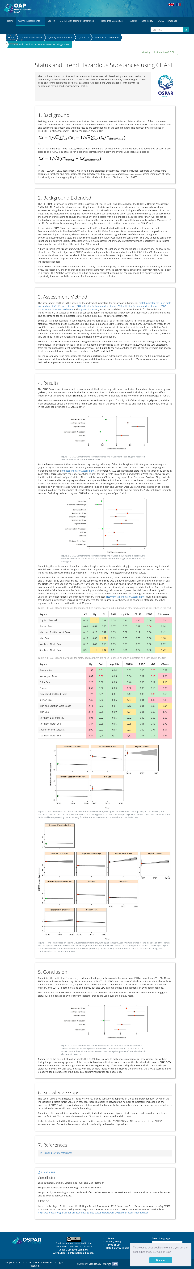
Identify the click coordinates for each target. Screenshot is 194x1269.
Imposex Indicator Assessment (77, 470)
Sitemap (110, 1238)
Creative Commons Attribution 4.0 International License (73, 1251)
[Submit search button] (186, 29)
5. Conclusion (12, 35)
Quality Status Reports (60, 37)
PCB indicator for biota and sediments (138, 306)
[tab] (105, 1153)
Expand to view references (58, 1152)
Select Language (161, 1238)
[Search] (167, 29)
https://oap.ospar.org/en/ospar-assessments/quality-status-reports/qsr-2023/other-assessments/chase (93, 1212)
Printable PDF (46, 1172)
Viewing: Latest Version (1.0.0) (159, 52)
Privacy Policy (113, 1241)
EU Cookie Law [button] (162, 1252)
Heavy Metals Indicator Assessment (125, 596)
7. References (12, 43)
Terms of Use (113, 1244)
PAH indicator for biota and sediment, (96, 306)
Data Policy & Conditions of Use (123, 1247)
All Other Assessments (107, 37)
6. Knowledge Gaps (15, 39)
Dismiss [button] (160, 1260)
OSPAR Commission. (43, 1262)
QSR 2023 (84, 37)
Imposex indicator (88, 309)
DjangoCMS (95, 1263)
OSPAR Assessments (31, 37)
